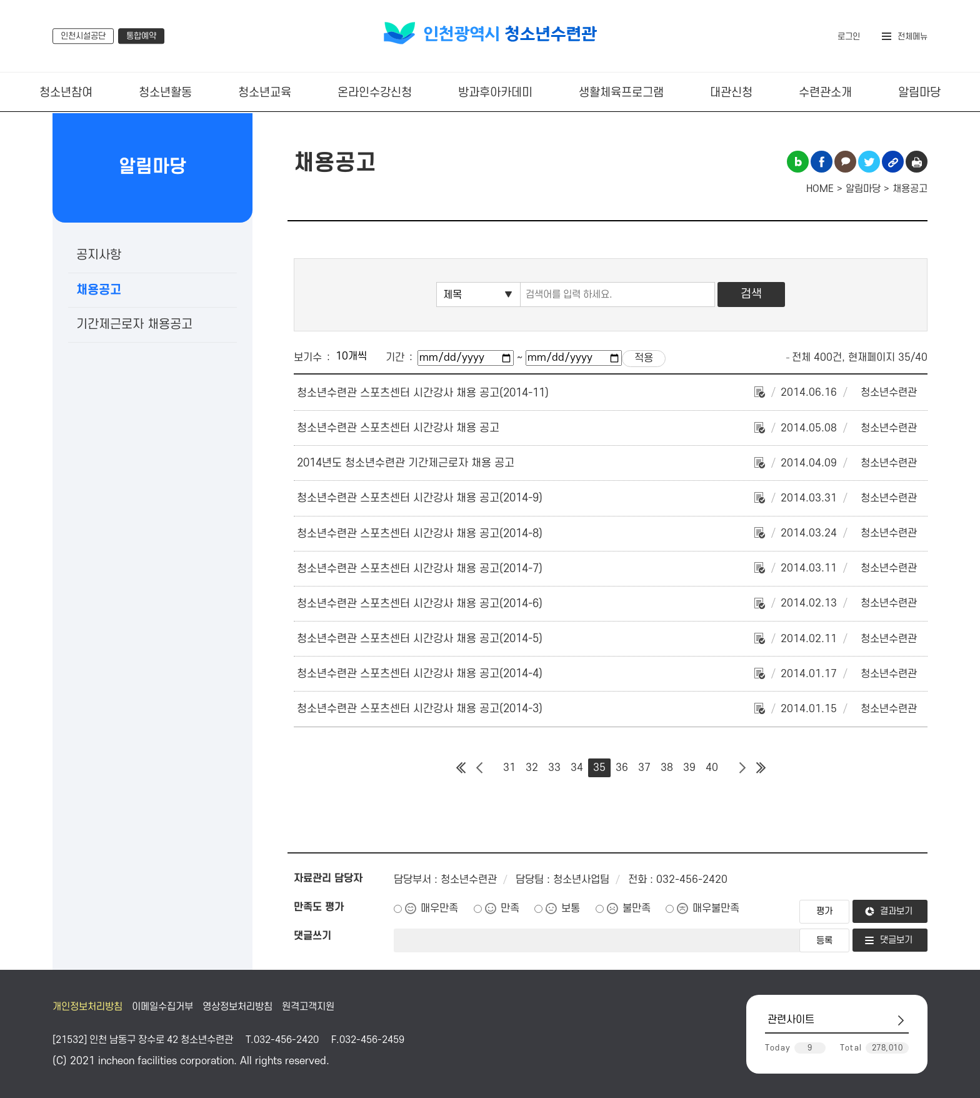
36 (622, 767)
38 (667, 767)
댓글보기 (896, 940)
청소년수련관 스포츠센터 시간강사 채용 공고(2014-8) (419, 534)
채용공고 (98, 290)
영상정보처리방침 (237, 1006)
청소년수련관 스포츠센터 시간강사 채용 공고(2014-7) (419, 569)
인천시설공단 (83, 36)
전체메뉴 (913, 36)
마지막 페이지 (760, 767)
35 (599, 767)
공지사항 (98, 255)
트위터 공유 (869, 162)
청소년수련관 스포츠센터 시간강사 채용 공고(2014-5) (419, 639)
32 (532, 767)
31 (509, 767)
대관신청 (731, 92)
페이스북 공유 (821, 162)
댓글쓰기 (312, 936)
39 (689, 767)
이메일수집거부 (162, 1006)
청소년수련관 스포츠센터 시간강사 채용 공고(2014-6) (419, 604)
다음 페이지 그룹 (741, 767)
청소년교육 (264, 92)
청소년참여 (65, 92)
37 (644, 767)
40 (712, 767)
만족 (510, 908)
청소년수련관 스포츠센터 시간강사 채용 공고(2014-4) (419, 674)
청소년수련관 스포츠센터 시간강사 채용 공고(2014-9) (419, 498)
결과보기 (896, 911)
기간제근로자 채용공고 (134, 324)
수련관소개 (825, 92)
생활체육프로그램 (621, 92)
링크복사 (893, 162)
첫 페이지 (460, 767)
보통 (570, 908)
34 (577, 767)
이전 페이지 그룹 (479, 767)
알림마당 (919, 92)
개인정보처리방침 (87, 1006)
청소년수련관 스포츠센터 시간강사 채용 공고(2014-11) (423, 393)
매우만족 (439, 908)
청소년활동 (165, 92)
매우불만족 (715, 908)
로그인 (849, 36)
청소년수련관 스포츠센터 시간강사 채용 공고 (398, 428)
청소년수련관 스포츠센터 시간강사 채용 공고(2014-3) (419, 709)
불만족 (636, 908)
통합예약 (141, 36)
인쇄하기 (917, 162)
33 (554, 767)
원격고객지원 (308, 1006)
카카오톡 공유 (845, 162)
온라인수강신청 (375, 92)
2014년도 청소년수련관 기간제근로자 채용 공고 (405, 463)
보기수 (308, 357)
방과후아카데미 (495, 92)
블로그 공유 (798, 162)
